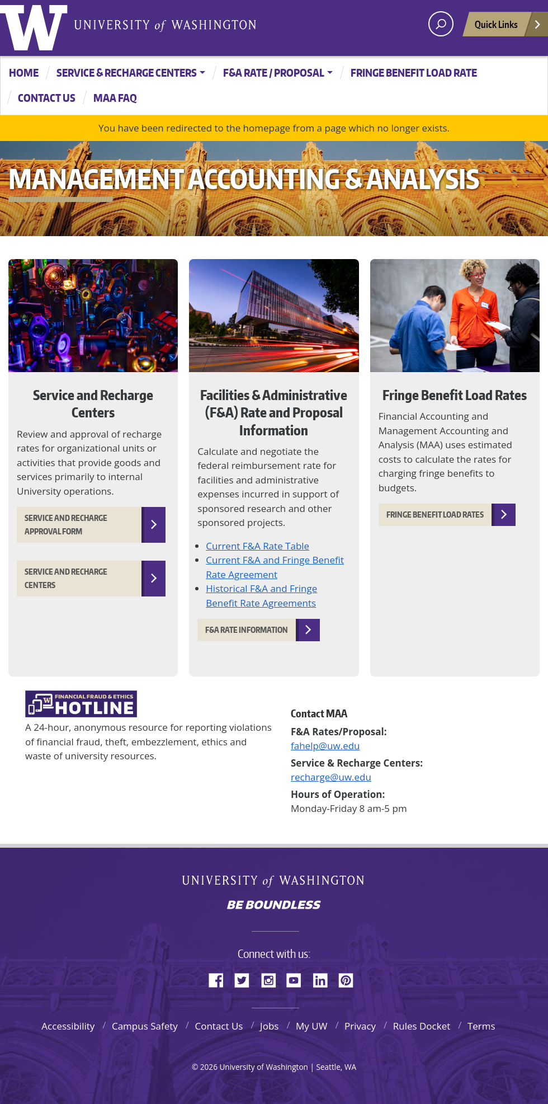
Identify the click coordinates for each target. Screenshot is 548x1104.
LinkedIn (324, 978)
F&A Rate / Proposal (273, 72)
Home (24, 72)
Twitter (246, 978)
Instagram (272, 978)
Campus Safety (145, 1026)
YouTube (298, 978)
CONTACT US (46, 98)
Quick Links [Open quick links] (508, 27)
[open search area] (440, 23)
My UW (311, 1026)
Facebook (220, 978)
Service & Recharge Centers (126, 72)
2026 (209, 1066)
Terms (481, 1026)
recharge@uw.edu (331, 777)
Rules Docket (422, 1026)
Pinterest (350, 978)
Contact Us (219, 1026)
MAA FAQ (115, 98)
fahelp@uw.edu (325, 745)
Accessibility (68, 1026)
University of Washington (36, 25)
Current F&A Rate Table (257, 545)
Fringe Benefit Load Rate (414, 72)
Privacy (360, 1026)
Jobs (269, 1026)
